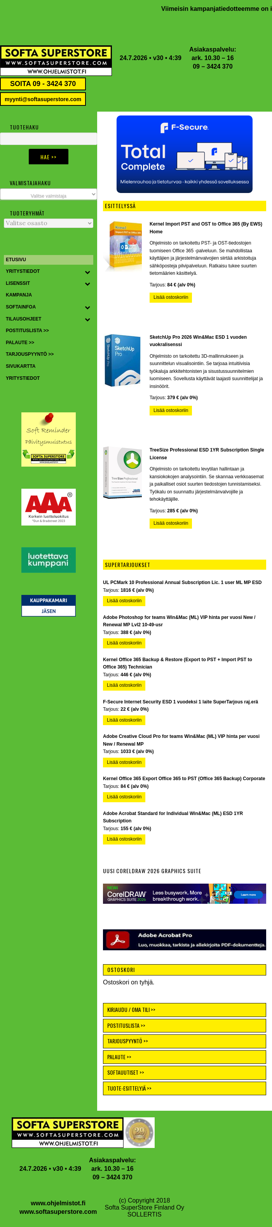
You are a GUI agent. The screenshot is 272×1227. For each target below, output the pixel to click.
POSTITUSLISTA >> (126, 1025)
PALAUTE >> (119, 1057)
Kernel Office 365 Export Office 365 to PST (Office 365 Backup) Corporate (184, 778)
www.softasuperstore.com (58, 1211)
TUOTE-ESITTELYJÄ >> (129, 1088)
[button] (185, 154)
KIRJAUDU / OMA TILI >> (131, 1009)
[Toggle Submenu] (87, 272)
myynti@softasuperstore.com (43, 99)
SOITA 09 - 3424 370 (43, 84)
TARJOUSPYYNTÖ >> (127, 1041)
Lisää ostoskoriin (170, 297)
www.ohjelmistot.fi (58, 1203)
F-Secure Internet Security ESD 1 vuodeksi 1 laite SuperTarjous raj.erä (180, 702)
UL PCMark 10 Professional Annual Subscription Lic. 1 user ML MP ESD (182, 582)
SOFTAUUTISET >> (125, 1072)
